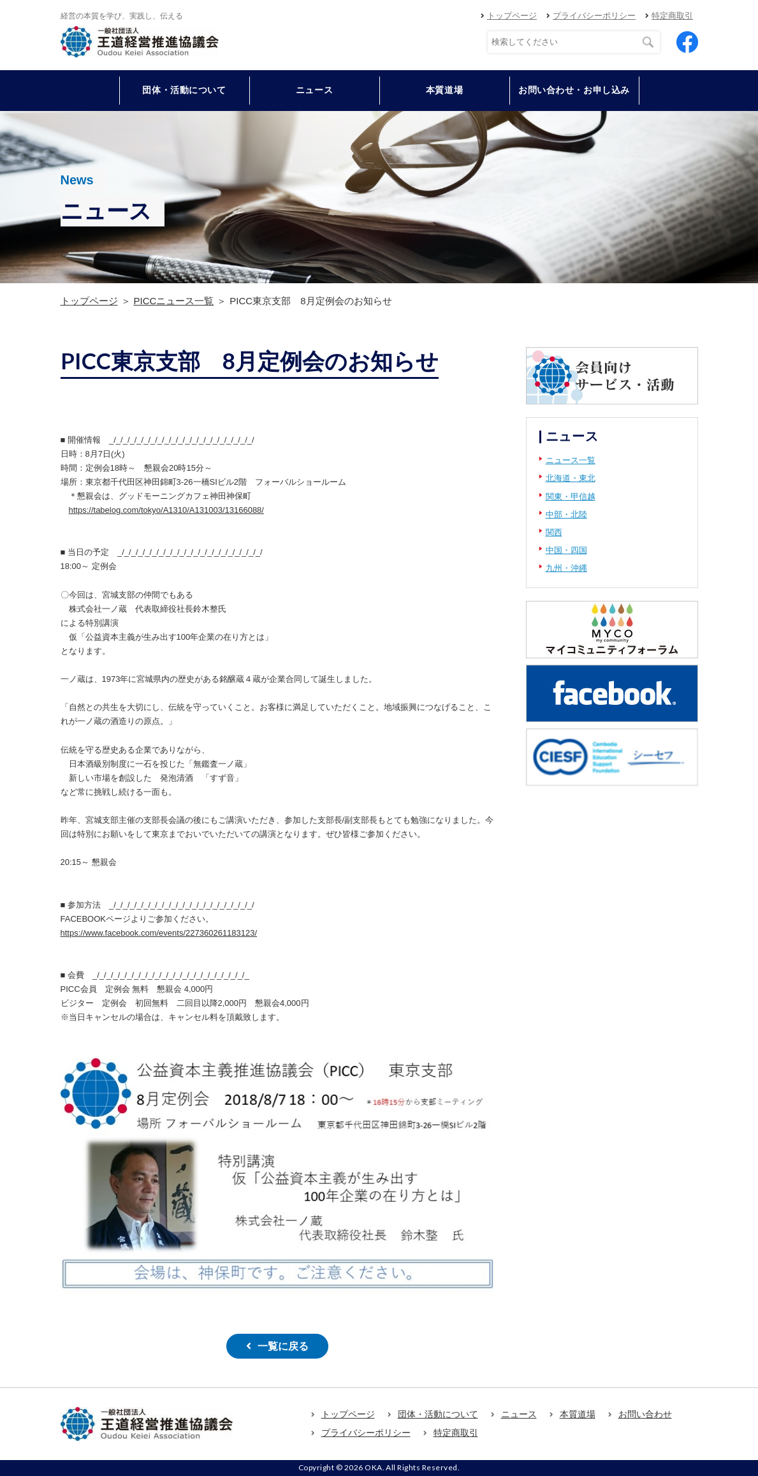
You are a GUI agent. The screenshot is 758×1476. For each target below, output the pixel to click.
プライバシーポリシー (594, 15)
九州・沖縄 (566, 568)
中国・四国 (566, 550)
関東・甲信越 (570, 496)
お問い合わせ (645, 1414)
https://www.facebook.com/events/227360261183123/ (159, 933)
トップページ (512, 15)
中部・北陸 (566, 514)
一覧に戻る (283, 1346)
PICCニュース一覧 (174, 300)
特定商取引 (672, 15)
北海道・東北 (570, 478)
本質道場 (444, 90)
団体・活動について (438, 1414)
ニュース (314, 90)
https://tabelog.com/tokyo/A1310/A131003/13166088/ (166, 510)
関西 (554, 532)
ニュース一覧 (570, 460)
